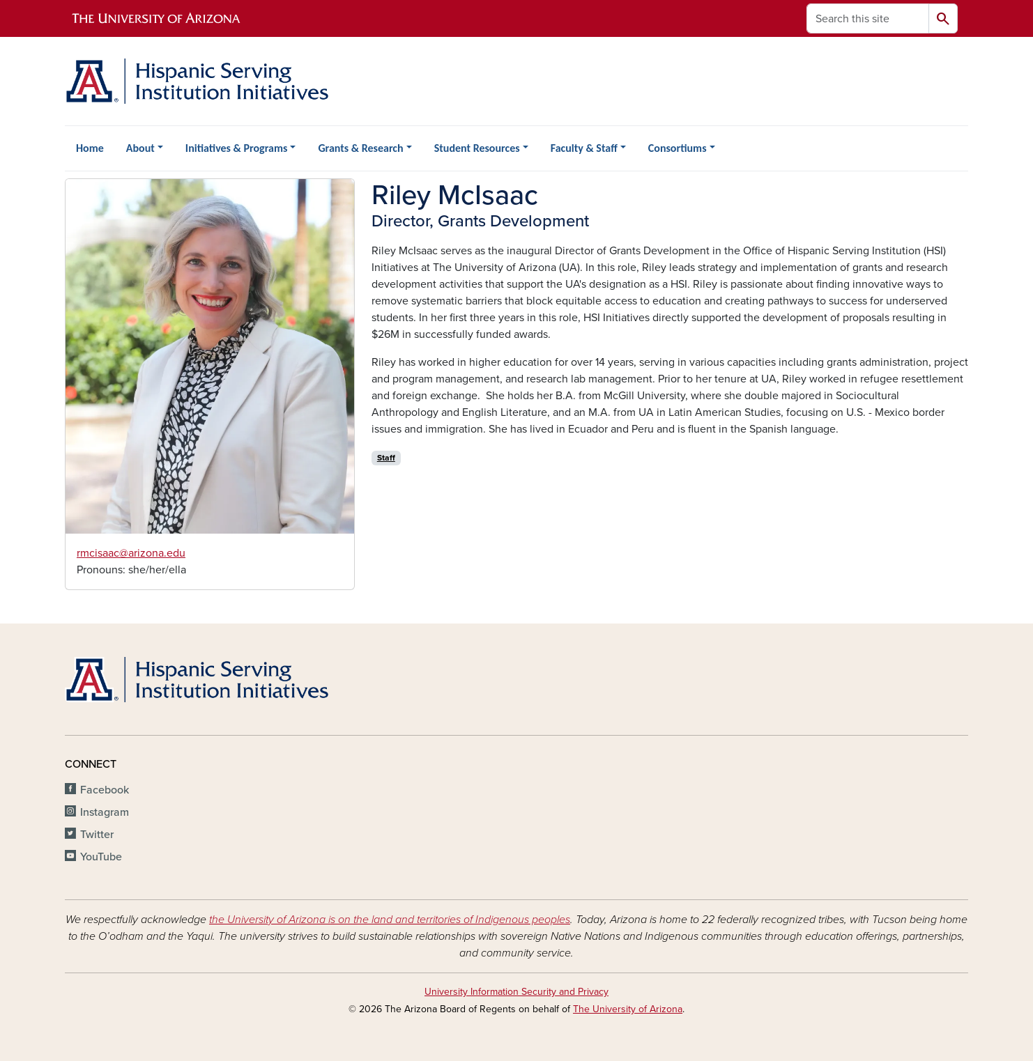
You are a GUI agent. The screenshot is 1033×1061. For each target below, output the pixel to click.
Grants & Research (360, 148)
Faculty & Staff (584, 148)
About (140, 148)
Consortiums (677, 148)
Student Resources (477, 148)
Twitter (97, 835)
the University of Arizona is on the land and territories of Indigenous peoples (389, 920)
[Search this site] (867, 18)
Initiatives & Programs (236, 148)
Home (90, 148)
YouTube (101, 857)
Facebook (104, 790)
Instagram (104, 812)
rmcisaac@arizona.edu (131, 553)
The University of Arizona (627, 1009)
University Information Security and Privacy (516, 992)
